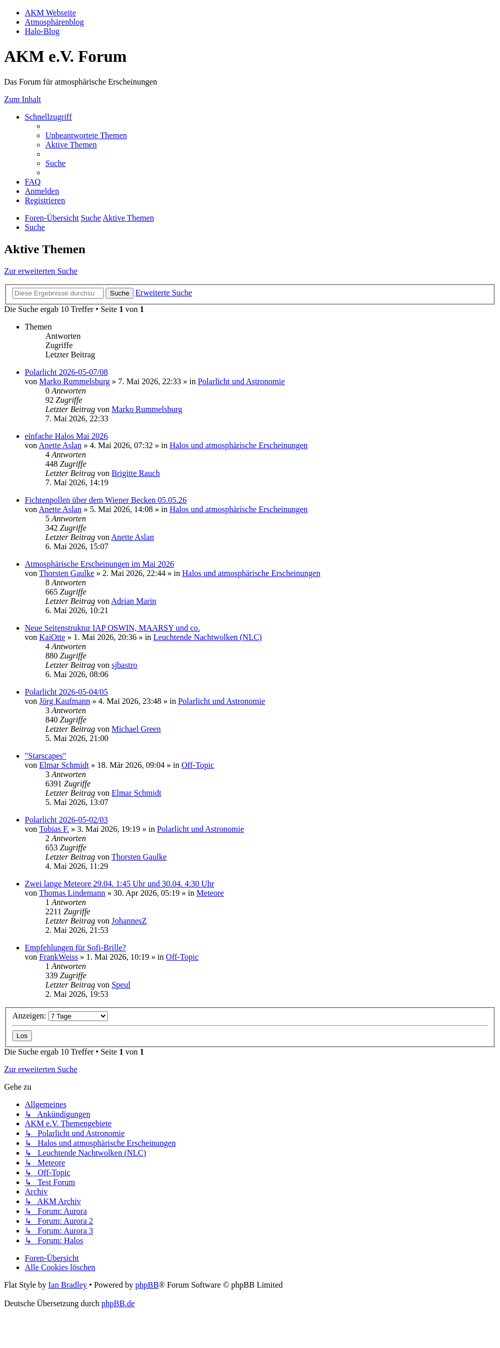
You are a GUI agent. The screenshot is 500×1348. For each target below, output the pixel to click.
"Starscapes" (45, 755)
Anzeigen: (60, 1015)
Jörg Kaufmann (64, 701)
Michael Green (136, 729)
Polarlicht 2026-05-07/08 (66, 372)
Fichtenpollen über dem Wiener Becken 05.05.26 (106, 500)
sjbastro (124, 665)
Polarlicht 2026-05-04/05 (66, 691)
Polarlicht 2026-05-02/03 (66, 819)
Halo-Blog (42, 31)
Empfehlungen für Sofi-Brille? (75, 947)
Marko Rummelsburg (74, 381)
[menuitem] (86, 135)
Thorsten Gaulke (66, 573)
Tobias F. (54, 829)
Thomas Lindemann (72, 893)
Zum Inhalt (22, 99)
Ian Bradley (67, 1284)
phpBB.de (118, 1303)
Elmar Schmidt (64, 765)
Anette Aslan (60, 445)
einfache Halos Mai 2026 (66, 436)
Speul (120, 984)
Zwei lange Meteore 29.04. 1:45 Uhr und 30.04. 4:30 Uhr (119, 883)
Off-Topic (197, 765)
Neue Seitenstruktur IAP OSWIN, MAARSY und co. (112, 627)
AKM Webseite (50, 12)
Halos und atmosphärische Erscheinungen (239, 445)
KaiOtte (52, 637)
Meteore (210, 893)
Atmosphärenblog (54, 22)
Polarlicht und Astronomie (241, 381)
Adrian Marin (134, 601)
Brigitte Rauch (135, 473)
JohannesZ (128, 920)
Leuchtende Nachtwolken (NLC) (207, 637)
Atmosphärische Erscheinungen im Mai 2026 (99, 564)
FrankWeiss (58, 956)
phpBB (146, 1284)
